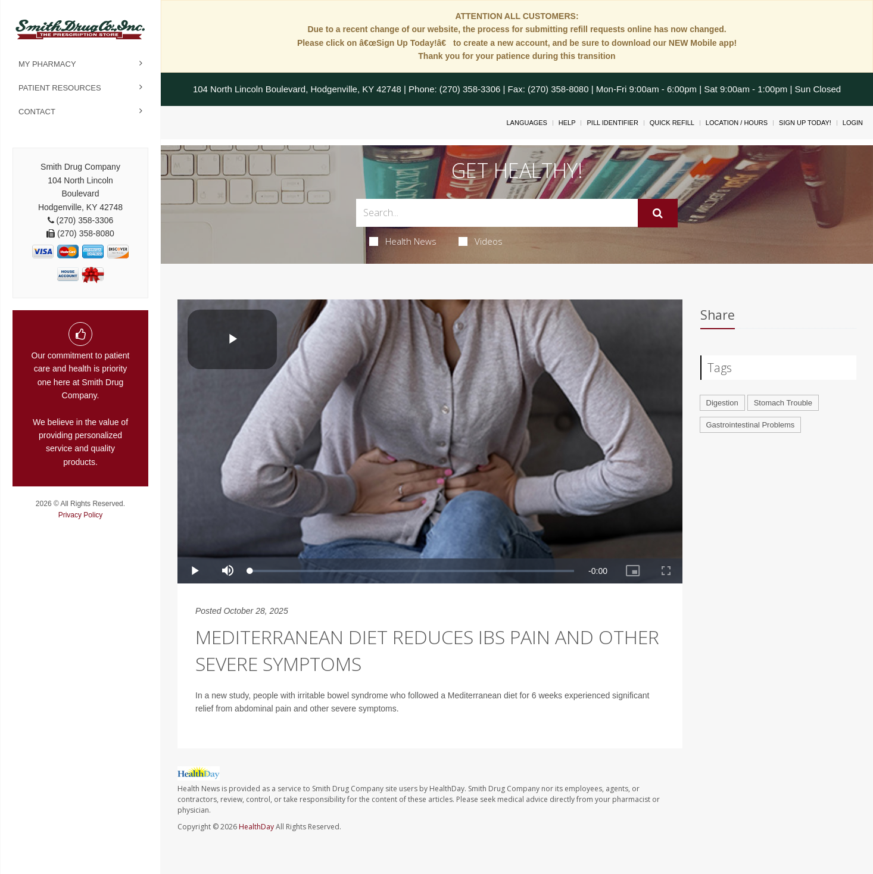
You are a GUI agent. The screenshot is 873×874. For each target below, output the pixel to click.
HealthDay (256, 827)
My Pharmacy (47, 64)
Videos (481, 241)
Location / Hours (737, 122)
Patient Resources (59, 87)
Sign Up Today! (805, 122)
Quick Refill (672, 122)
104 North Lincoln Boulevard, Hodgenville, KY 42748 (297, 89)
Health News (402, 241)
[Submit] (658, 213)
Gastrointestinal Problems (750, 424)
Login (853, 122)
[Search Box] (497, 213)
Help (567, 122)
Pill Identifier (612, 122)
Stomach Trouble (783, 402)
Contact (36, 111)
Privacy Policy (80, 515)
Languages (526, 122)
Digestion (722, 402)
